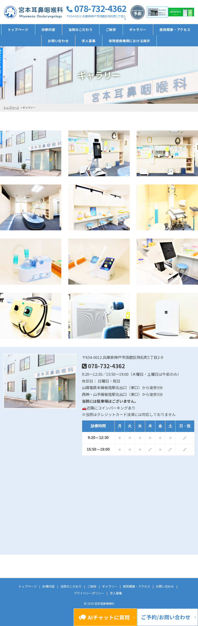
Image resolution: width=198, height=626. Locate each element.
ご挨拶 (111, 29)
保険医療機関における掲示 (129, 40)
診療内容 (48, 29)
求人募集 (88, 40)
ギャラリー (138, 29)
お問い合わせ (58, 40)
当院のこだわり (81, 29)
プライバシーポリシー (89, 593)
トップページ (18, 29)
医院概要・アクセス (175, 29)
